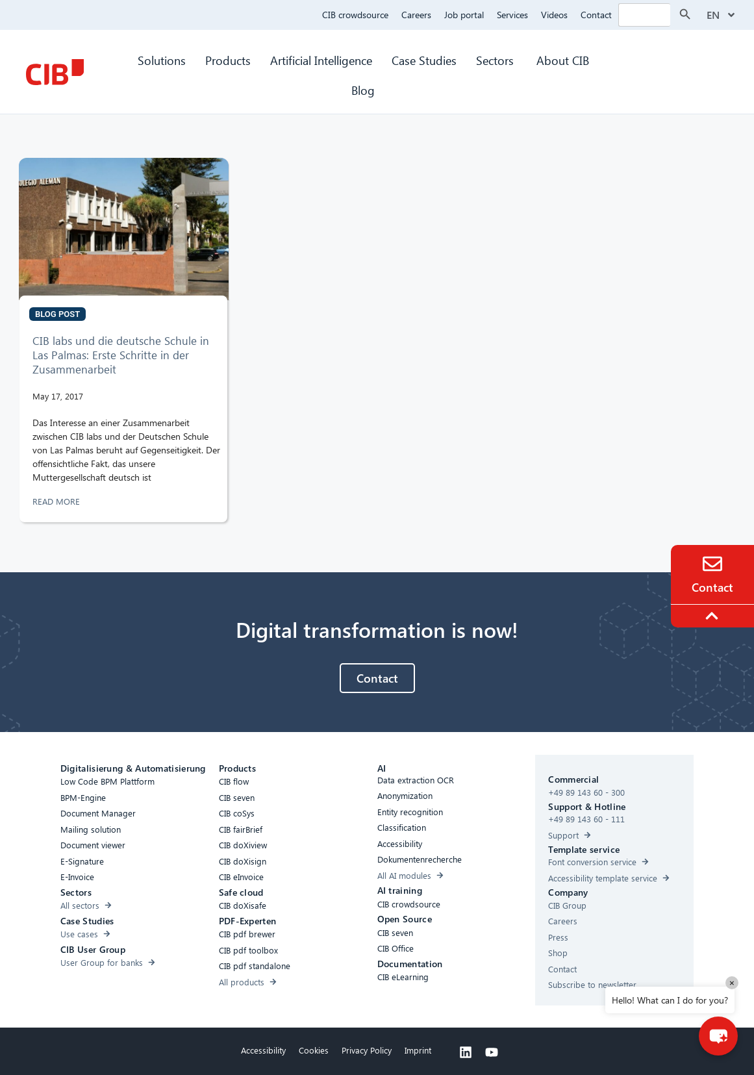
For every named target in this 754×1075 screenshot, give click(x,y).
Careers (416, 14)
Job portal (464, 14)
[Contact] (712, 564)
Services (512, 14)
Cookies (314, 1050)
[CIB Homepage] (54, 72)
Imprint (418, 1050)
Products (228, 60)
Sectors (496, 60)
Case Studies (424, 60)
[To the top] (713, 616)
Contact (596, 14)
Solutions (162, 60)
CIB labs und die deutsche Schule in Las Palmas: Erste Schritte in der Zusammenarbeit (120, 355)
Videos (554, 14)
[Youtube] (491, 1052)
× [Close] (732, 982)
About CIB (562, 60)
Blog (363, 90)
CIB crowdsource (355, 14)
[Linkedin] (465, 1052)
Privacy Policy (367, 1050)
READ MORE (57, 501)
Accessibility (263, 1050)
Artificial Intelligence (321, 60)
